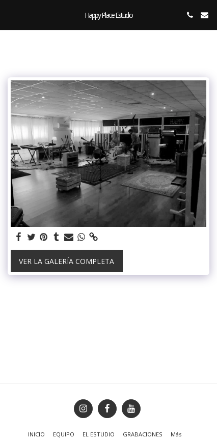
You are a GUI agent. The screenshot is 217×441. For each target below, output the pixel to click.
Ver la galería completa (66, 261)
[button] (11, 14)
